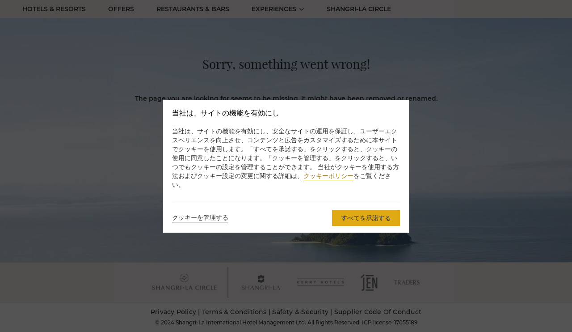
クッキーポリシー (328, 176)
